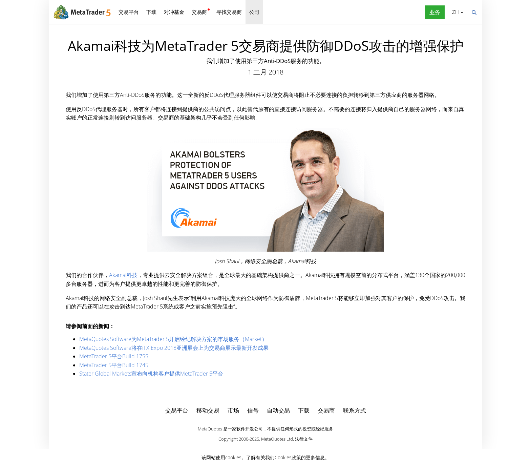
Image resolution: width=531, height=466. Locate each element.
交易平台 (129, 11)
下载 (151, 11)
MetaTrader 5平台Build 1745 (113, 365)
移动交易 (207, 410)
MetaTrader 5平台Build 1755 (113, 356)
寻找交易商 (229, 11)
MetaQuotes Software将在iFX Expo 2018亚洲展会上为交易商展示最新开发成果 (174, 348)
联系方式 (354, 410)
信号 (253, 410)
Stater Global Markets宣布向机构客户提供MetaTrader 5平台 (151, 373)
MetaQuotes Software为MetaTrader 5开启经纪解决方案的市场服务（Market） (173, 339)
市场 (233, 410)
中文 (454, 11)
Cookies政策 (288, 457)
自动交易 (278, 410)
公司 (254, 11)
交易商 (199, 11)
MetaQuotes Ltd (277, 439)
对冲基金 (174, 11)
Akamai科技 (123, 275)
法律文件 (304, 439)
